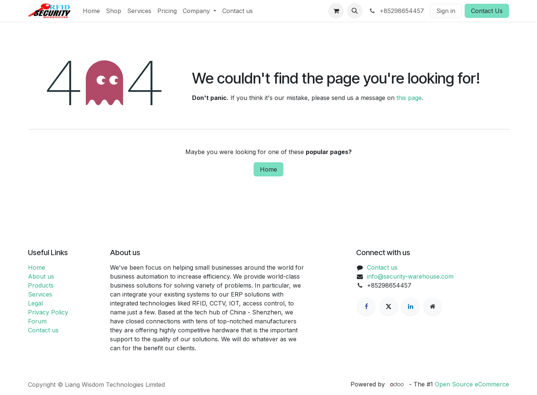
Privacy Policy (48, 312)
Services (40, 294)
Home (268, 169)
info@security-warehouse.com (410, 276)
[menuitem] (91, 10)
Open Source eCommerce (472, 384)
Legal (35, 303)
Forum (37, 321)
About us (41, 276)
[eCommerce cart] (336, 11)
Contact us (43, 330)
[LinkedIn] (411, 306)
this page (409, 97)
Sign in (445, 11)
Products (41, 285)
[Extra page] (433, 306)
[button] (354, 11)
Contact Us (487, 11)
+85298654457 (396, 11)
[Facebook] (366, 306)
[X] (389, 306)
